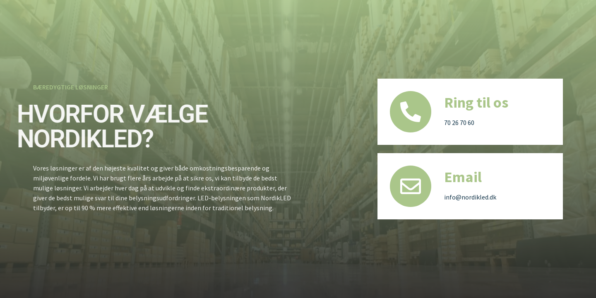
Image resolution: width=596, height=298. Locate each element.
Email (463, 177)
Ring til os (476, 102)
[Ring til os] (410, 111)
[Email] (410, 186)
